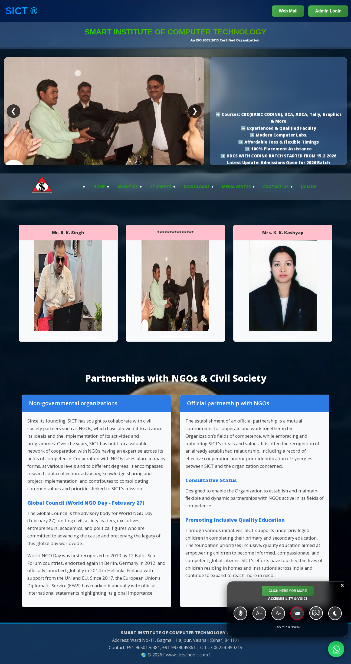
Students (161, 186)
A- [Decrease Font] (278, 613)
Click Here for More (287, 591)
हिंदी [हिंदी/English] (316, 613)
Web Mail (288, 11)
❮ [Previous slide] (14, 111)
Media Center (236, 186)
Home (99, 186)
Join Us (308, 186)
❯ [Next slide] (195, 111)
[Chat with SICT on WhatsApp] (336, 649)
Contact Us (276, 186)
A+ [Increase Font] (259, 613)
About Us (127, 186)
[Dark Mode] (335, 613)
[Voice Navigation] (240, 613)
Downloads (197, 186)
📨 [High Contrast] (297, 613)
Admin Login (328, 11)
